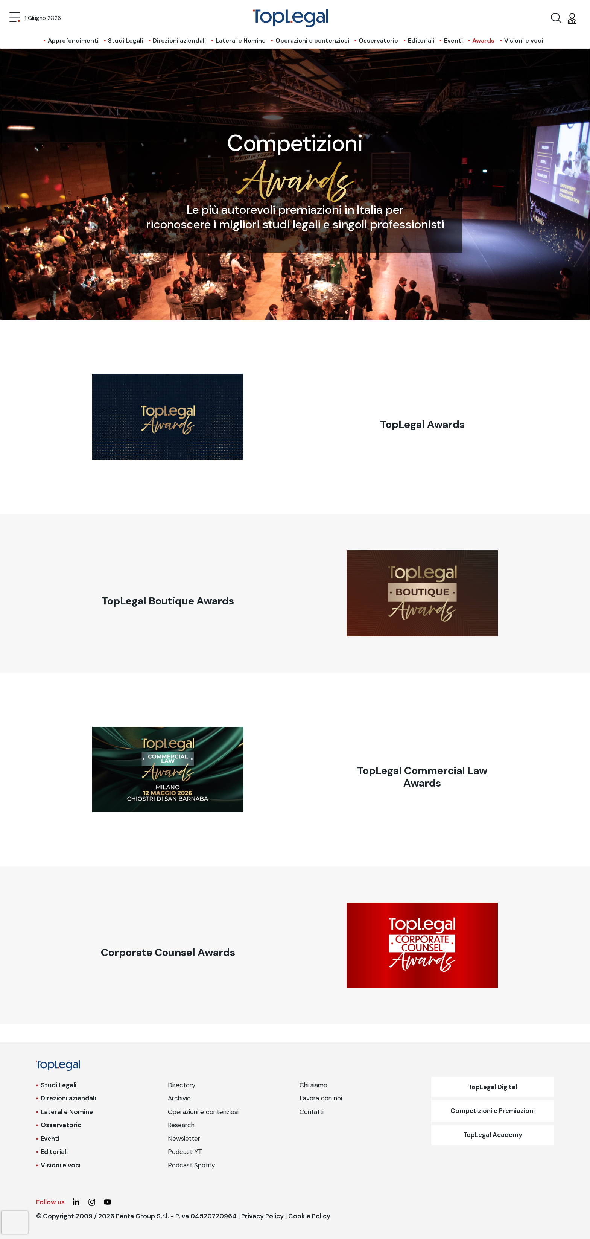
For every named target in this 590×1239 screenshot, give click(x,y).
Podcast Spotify (191, 1165)
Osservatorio (378, 40)
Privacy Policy (262, 1216)
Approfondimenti (73, 40)
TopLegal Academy (492, 1135)
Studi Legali (125, 40)
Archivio (179, 1098)
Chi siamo (313, 1085)
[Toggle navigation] (15, 18)
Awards (483, 40)
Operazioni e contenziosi (312, 40)
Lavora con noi (321, 1098)
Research (181, 1125)
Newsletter (184, 1138)
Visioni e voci (523, 40)
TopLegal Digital (492, 1087)
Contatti (312, 1112)
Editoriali (421, 40)
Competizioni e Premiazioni (492, 1111)
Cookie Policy (309, 1216)
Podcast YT (185, 1152)
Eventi (453, 40)
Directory (181, 1085)
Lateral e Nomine (241, 40)
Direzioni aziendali (179, 40)
